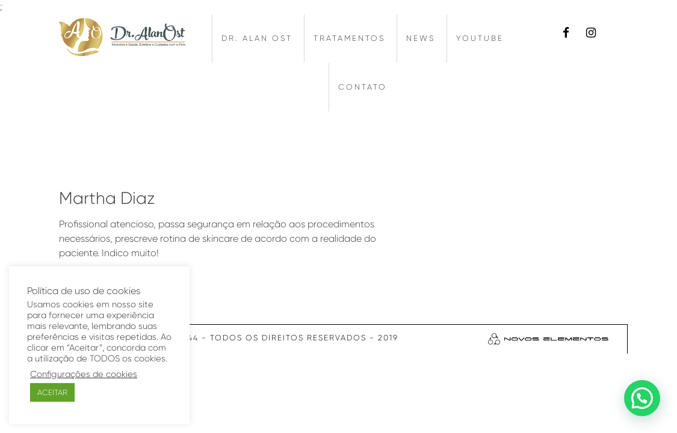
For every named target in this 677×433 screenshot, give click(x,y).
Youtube (480, 38)
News (420, 38)
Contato (362, 86)
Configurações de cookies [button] (83, 374)
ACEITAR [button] (52, 392)
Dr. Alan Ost (256, 38)
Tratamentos (349, 38)
